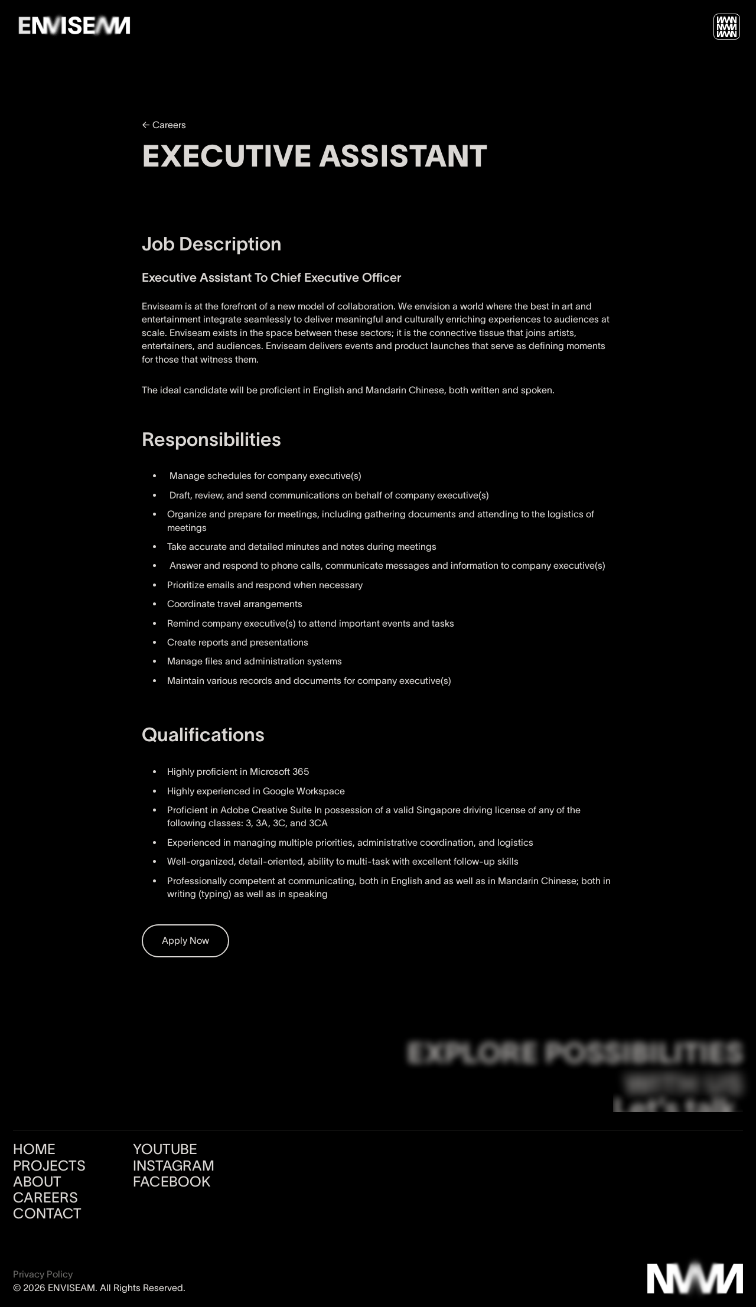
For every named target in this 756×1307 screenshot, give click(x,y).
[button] (727, 27)
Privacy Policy (43, 1274)
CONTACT (47, 1213)
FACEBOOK (172, 1181)
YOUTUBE (165, 1149)
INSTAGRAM (173, 1165)
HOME (34, 1149)
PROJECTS (49, 1165)
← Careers (164, 124)
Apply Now (185, 940)
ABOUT (37, 1181)
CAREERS (45, 1197)
